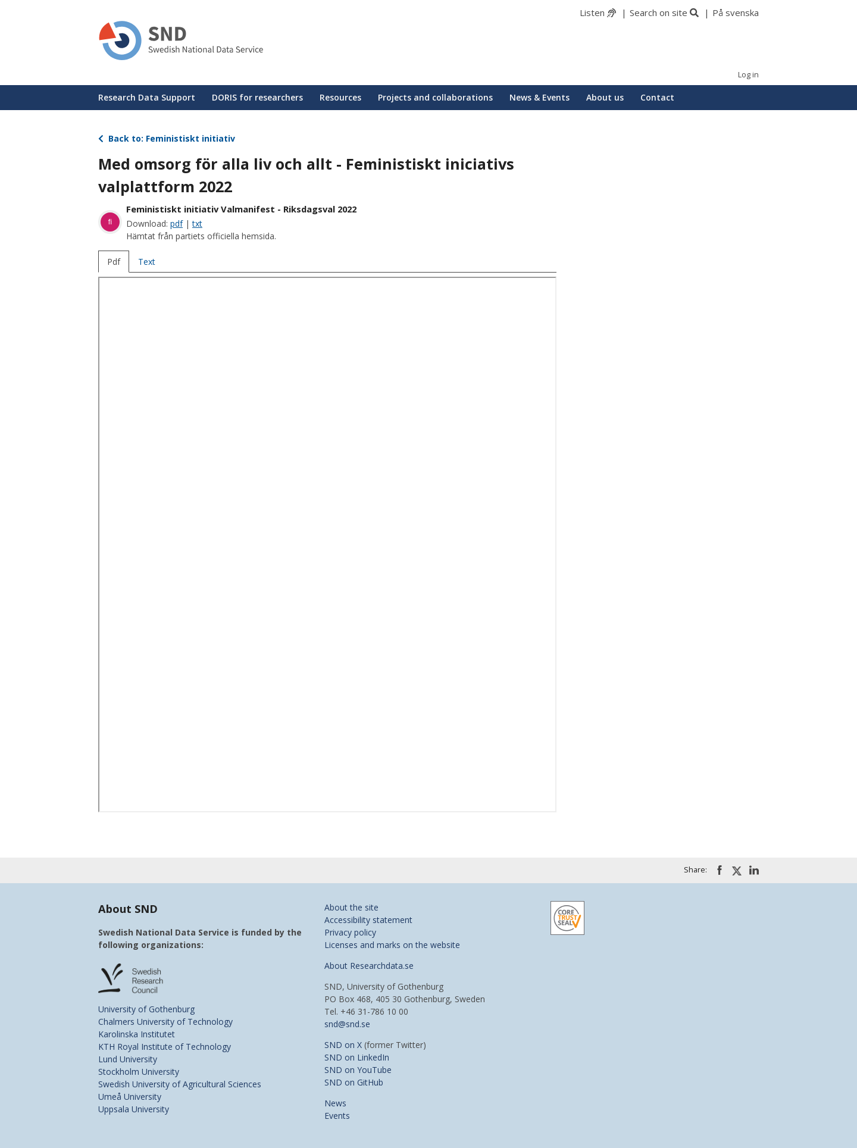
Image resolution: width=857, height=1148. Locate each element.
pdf (176, 223)
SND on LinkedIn (356, 1057)
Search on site (658, 12)
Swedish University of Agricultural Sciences (179, 1084)
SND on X (343, 1044)
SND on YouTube (358, 1069)
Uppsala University (133, 1109)
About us (605, 97)
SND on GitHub (353, 1082)
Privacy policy (350, 932)
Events (337, 1115)
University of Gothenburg (146, 1009)
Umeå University (129, 1096)
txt (197, 223)
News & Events (539, 97)
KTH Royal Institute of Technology (164, 1046)
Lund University (127, 1059)
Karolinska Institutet (136, 1034)
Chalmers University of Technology (165, 1021)
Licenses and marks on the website (392, 944)
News (335, 1103)
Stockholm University (138, 1071)
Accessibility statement (368, 919)
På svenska (735, 12)
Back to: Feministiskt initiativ (166, 138)
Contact (657, 97)
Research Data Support (146, 97)
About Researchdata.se (369, 965)
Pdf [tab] (113, 261)
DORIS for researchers (257, 97)
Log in (748, 75)
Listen (592, 12)
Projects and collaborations (435, 97)
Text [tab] (146, 261)
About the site (351, 907)
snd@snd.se (347, 1024)
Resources (340, 97)
